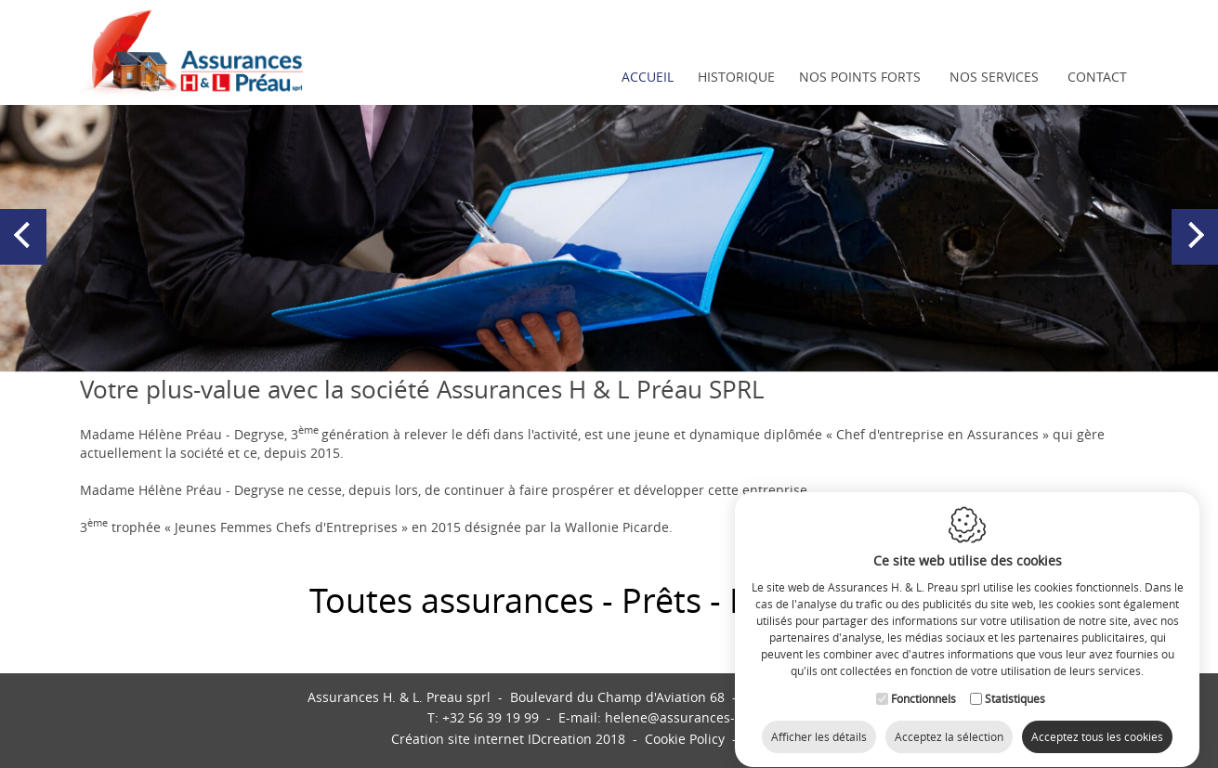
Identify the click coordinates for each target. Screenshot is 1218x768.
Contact (1097, 76)
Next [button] (1195, 253)
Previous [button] (26, 253)
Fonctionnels (923, 681)
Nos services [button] (994, 76)
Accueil (648, 76)
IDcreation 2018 (508, 739)
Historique (736, 76)
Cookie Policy (685, 739)
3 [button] (628, 351)
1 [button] (591, 351)
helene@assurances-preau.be (698, 717)
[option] (609, 236)
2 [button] (609, 351)
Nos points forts (860, 76)
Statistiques (1015, 681)
